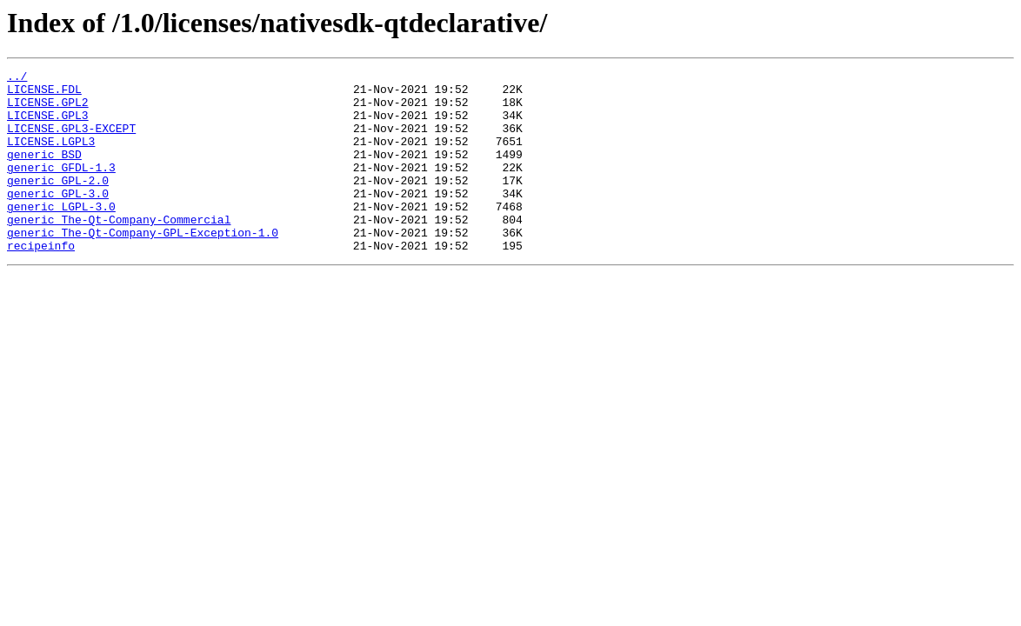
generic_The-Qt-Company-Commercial (118, 250)
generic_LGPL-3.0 (61, 235)
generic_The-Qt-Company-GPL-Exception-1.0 (142, 266)
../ (17, 78)
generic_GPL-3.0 (58, 219)
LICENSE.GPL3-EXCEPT (71, 141)
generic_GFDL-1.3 (61, 188)
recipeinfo (41, 282)
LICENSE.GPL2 (48, 109)
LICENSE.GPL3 (48, 125)
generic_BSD (44, 172)
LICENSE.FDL (44, 94)
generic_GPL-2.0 (58, 203)
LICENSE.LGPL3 (51, 156)
